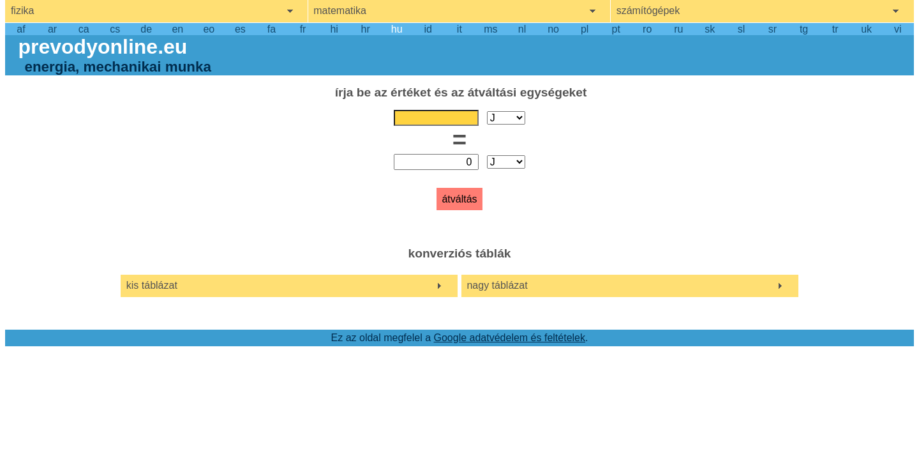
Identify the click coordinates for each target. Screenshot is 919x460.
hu (397, 29)
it (459, 29)
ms (490, 29)
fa (271, 29)
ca (83, 29)
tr (835, 29)
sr (772, 29)
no (553, 29)
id (428, 29)
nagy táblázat (497, 285)
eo (208, 29)
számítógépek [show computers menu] (648, 10)
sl (741, 29)
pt (616, 29)
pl (584, 29)
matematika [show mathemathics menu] (339, 10)
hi (334, 29)
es (240, 29)
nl (522, 29)
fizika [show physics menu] (22, 10)
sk (710, 29)
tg (804, 29)
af (21, 29)
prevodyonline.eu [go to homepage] (102, 46)
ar (52, 29)
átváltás (459, 199)
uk (866, 29)
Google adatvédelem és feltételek (509, 337)
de (146, 29)
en (177, 29)
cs (115, 29)
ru (678, 29)
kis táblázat (151, 285)
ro (647, 29)
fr (303, 29)
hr (365, 29)
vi (898, 29)
